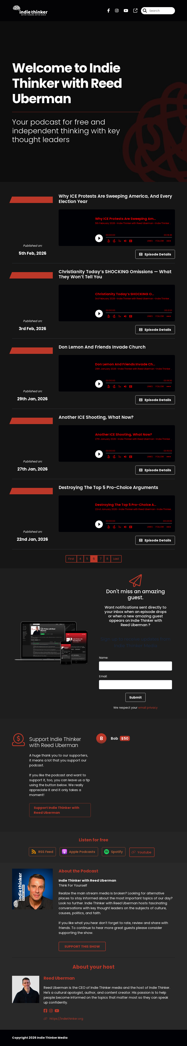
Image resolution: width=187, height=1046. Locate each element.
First (71, 559)
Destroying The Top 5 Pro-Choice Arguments (108, 487)
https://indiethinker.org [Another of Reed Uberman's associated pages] (63, 1019)
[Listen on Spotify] (114, 852)
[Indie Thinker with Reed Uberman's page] (133, 11)
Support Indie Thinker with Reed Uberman (56, 810)
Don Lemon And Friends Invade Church (102, 347)
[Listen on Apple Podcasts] (78, 852)
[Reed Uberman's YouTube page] (54, 1011)
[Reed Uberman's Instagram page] (49, 1011)
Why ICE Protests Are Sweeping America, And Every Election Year (115, 198)
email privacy (148, 708)
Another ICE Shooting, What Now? (96, 417)
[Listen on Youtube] (143, 852)
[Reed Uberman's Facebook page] (45, 1011)
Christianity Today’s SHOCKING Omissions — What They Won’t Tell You (115, 274)
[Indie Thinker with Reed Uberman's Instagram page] (115, 11)
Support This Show (82, 946)
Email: (103, 676)
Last (116, 559)
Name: (103, 658)
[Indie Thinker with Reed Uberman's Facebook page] (108, 11)
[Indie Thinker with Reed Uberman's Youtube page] (123, 11)
